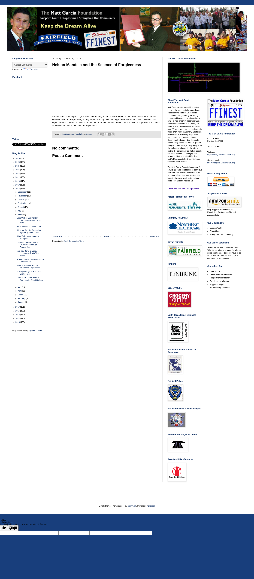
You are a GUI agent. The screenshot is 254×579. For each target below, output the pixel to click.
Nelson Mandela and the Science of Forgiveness (28, 266)
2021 (17, 177)
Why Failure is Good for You (29, 226)
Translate (30, 69)
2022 (17, 173)
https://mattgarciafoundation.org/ (221, 155)
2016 (17, 311)
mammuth (132, 506)
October (21, 199)
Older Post (154, 236)
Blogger (151, 506)
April (20, 291)
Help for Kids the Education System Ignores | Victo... (29, 231)
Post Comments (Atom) (74, 241)
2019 (17, 185)
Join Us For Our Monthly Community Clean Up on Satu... (29, 220)
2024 (17, 166)
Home (106, 236)
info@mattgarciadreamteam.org (221, 163)
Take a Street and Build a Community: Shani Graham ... (30, 280)
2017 (17, 307)
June (20, 215)
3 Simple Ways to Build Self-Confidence (29, 273)
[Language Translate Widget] (29, 64)
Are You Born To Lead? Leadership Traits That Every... (28, 253)
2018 (17, 188)
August (21, 207)
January (21, 302)
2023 (17, 170)
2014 (17, 318)
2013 (17, 322)
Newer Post (58, 236)
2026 (17, 158)
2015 (17, 314)
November (22, 196)
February (22, 298)
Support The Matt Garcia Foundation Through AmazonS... (27, 244)
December (22, 192)
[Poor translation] (13, 528)
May (20, 287)
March (21, 295)
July (20, 211)
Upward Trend (35, 330)
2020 (17, 181)
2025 (17, 162)
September (23, 203)
